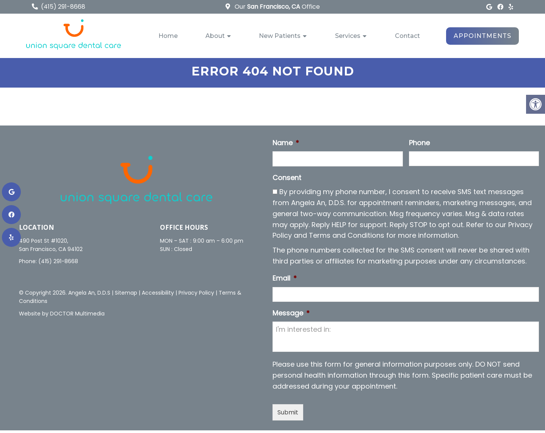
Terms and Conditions (346, 238)
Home (168, 35)
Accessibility (158, 295)
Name (285, 145)
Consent (286, 180)
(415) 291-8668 (63, 6)
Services (347, 35)
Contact (407, 35)
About (215, 35)
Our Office (276, 6)
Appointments (482, 35)
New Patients (280, 35)
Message (291, 315)
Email (284, 280)
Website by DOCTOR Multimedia (62, 316)
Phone (419, 145)
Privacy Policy (196, 295)
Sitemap (126, 295)
